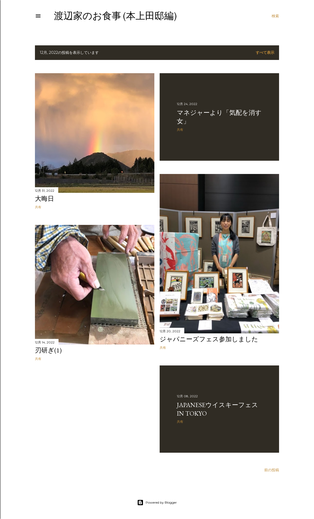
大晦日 (44, 198)
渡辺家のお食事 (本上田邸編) (115, 16)
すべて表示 (265, 52)
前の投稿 (271, 470)
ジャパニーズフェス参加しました (209, 339)
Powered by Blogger (157, 502)
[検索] (275, 16)
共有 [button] (38, 207)
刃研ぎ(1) (48, 350)
